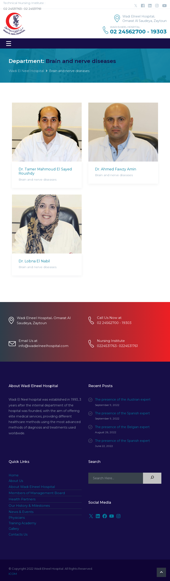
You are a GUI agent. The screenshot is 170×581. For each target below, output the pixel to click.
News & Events (21, 512)
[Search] (152, 478)
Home (14, 475)
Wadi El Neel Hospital (26, 71)
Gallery (14, 529)
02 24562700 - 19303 (138, 31)
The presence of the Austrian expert (123, 400)
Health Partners (22, 499)
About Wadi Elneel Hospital (32, 487)
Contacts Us (18, 534)
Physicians (17, 518)
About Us (16, 481)
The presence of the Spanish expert (122, 413)
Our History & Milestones (29, 505)
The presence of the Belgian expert (122, 427)
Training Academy (22, 523)
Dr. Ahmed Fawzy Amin (115, 169)
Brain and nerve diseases (37, 179)
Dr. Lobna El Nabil (34, 261)
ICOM (13, 573)
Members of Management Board (37, 493)
